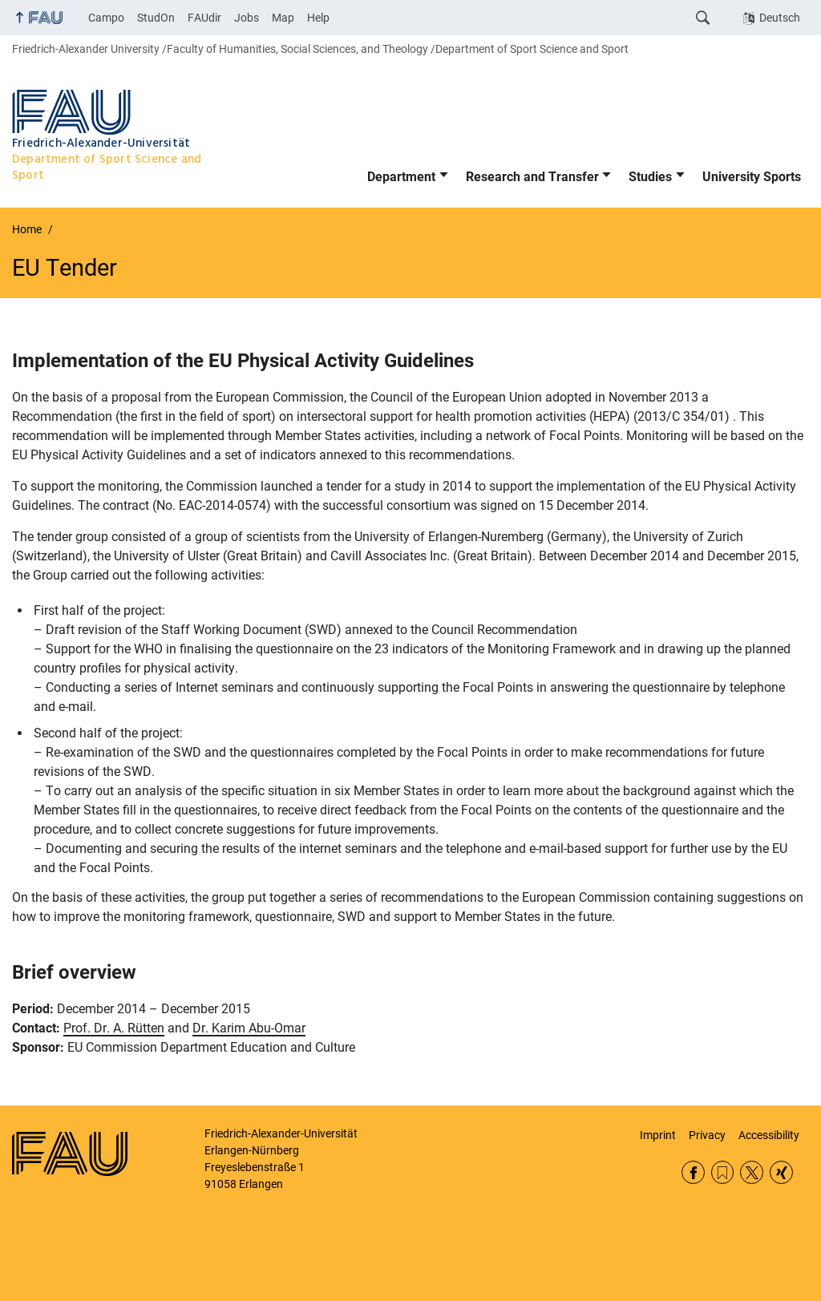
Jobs (246, 17)
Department (401, 176)
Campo (106, 17)
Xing (781, 1172)
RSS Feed (722, 1172)
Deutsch (779, 17)
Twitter (751, 1172)
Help (318, 17)
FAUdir (204, 17)
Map (283, 17)
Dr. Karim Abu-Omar (248, 1028)
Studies (650, 176)
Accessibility (768, 1135)
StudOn (156, 17)
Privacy (707, 1135)
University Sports (751, 176)
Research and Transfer (532, 176)
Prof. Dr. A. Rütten (113, 1028)
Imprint (658, 1135)
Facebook (693, 1172)
